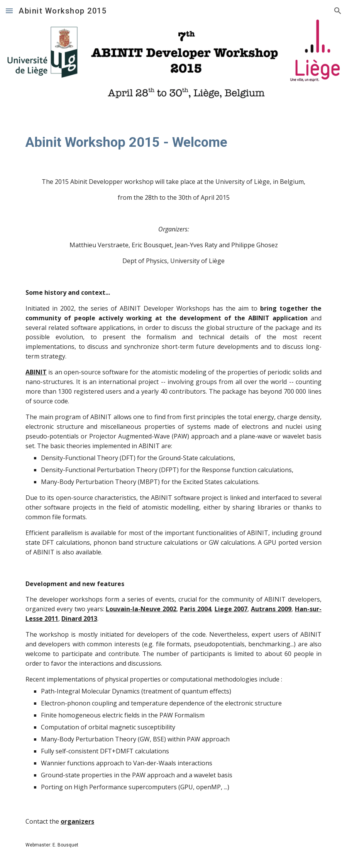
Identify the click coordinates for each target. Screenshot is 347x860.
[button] (9, 10)
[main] (173, 142)
